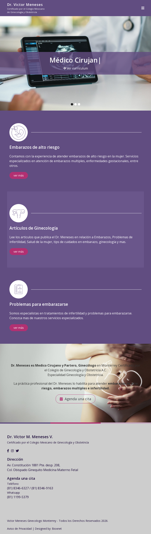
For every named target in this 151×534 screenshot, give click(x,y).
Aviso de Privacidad (19, 528)
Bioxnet (57, 528)
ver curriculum (75, 68)
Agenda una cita (78, 398)
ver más (19, 175)
